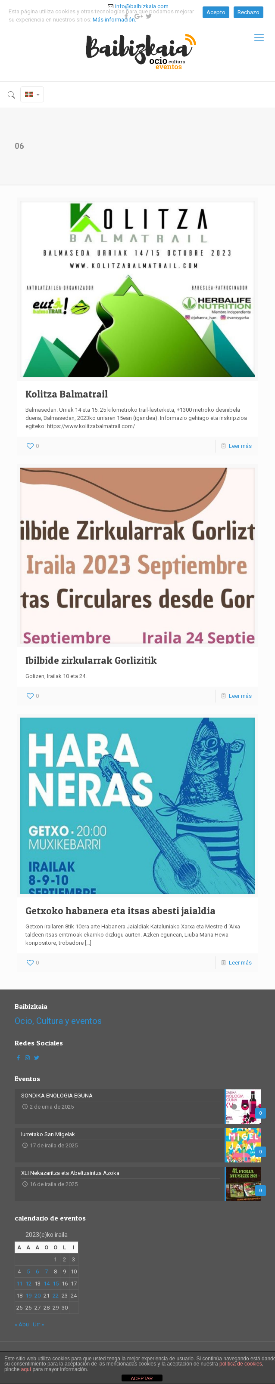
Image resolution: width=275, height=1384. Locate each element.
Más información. (114, 19)
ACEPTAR (142, 1378)
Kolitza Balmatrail (66, 394)
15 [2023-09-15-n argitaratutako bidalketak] (56, 1283)
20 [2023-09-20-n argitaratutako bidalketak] (37, 1295)
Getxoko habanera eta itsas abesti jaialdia (120, 911)
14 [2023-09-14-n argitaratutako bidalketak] (47, 1283)
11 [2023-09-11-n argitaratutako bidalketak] (19, 1283)
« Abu (22, 1324)
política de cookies (240, 1364)
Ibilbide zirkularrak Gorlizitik (91, 660)
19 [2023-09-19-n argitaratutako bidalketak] (28, 1295)
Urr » (38, 1324)
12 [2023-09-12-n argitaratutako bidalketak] (28, 1283)
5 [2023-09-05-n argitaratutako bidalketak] (28, 1271)
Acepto (215, 12)
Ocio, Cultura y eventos (58, 1021)
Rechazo (248, 12)
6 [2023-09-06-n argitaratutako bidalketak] (37, 1271)
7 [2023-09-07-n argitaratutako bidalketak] (46, 1271)
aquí (26, 1369)
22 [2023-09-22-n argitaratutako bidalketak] (56, 1295)
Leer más (240, 446)
